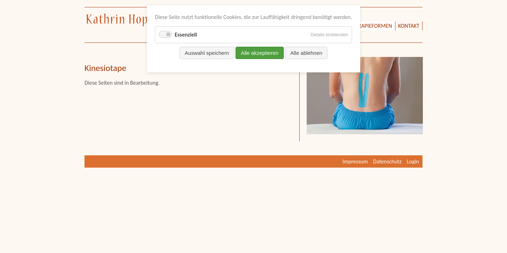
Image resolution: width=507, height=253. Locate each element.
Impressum (355, 161)
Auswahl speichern (207, 53)
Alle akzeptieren (259, 53)
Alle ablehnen (306, 53)
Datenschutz (387, 161)
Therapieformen (370, 25)
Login (413, 161)
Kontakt (408, 25)
